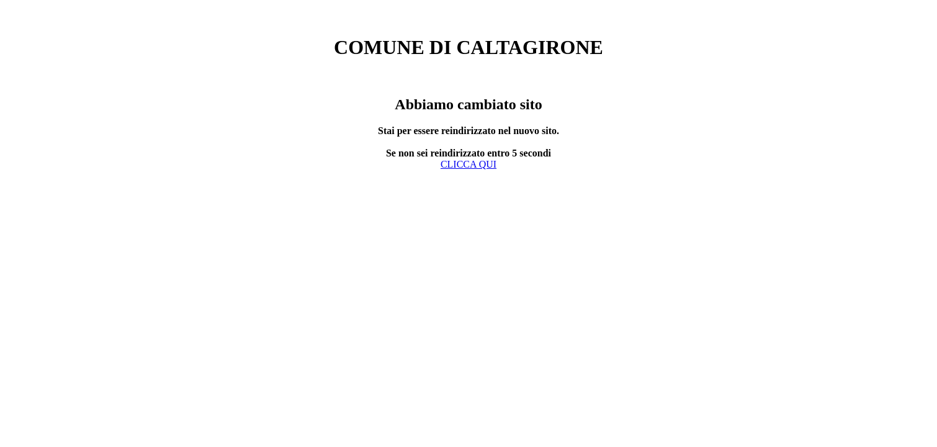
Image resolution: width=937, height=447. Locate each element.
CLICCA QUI (468, 164)
